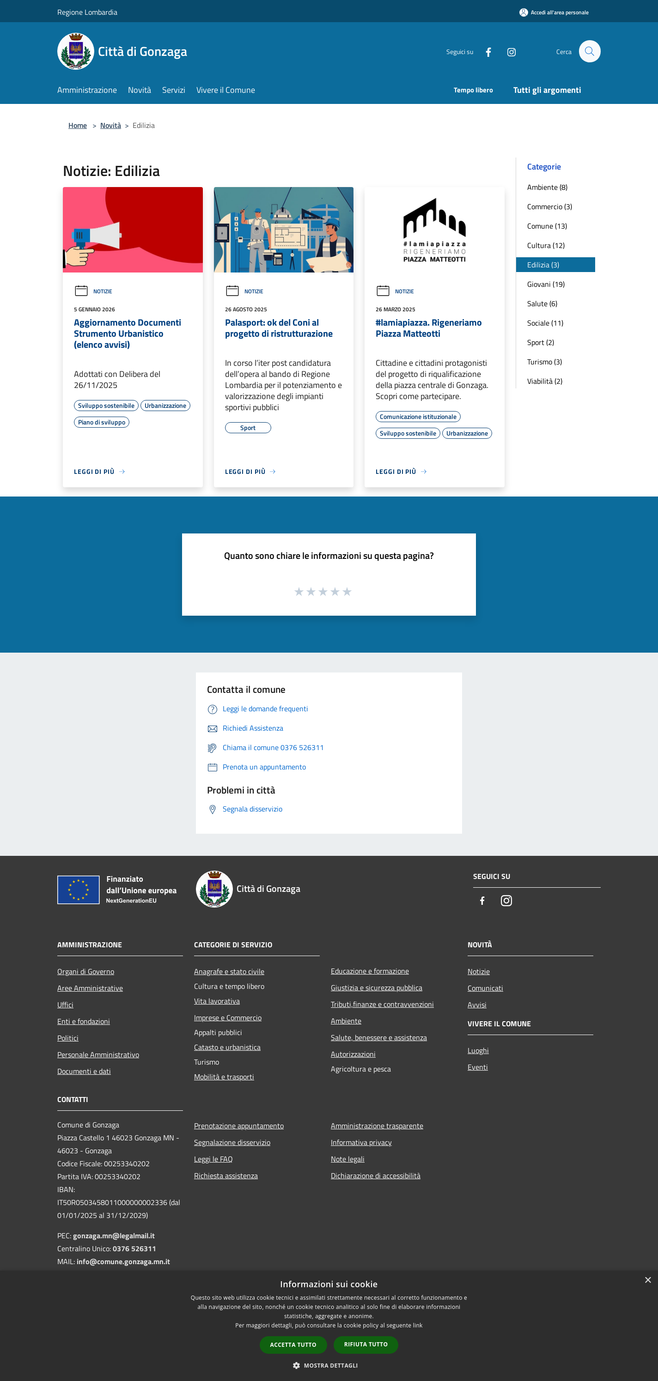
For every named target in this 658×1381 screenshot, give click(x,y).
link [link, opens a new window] (418, 1325)
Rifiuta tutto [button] (366, 1344)
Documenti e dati (84, 1071)
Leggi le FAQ (213, 1158)
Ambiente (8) (547, 187)
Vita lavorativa (217, 1000)
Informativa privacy (361, 1142)
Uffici (65, 1004)
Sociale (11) (545, 322)
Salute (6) (542, 303)
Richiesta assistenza (226, 1175)
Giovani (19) (546, 284)
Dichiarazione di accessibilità (375, 1175)
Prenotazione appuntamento (239, 1125)
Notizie (93, 291)
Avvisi (477, 1004)
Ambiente (346, 1020)
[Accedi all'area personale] (554, 12)
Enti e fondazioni (83, 1021)
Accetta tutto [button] (293, 1345)
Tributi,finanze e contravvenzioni (382, 1004)
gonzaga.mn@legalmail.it (114, 1235)
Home (77, 125)
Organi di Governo (85, 971)
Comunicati (485, 987)
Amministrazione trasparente (377, 1125)
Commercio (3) (549, 206)
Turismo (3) (544, 361)
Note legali (348, 1158)
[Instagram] (507, 51)
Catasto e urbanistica (227, 1047)
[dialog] (329, 1326)
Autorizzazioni (353, 1054)
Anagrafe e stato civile (229, 971)
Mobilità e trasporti (224, 1076)
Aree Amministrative (90, 987)
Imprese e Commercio (228, 1017)
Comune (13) (547, 225)
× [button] (647, 1280)
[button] (329, 1365)
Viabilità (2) (544, 381)
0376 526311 (134, 1248)
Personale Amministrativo (98, 1054)
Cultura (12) (546, 245)
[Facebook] (484, 51)
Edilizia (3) (543, 264)
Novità (110, 125)
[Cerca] (590, 51)
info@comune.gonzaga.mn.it (123, 1261)
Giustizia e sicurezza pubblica (376, 987)
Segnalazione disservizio (232, 1142)
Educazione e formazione (370, 970)
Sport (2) (540, 342)
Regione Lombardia (87, 12)
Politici (68, 1037)
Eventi (478, 1066)
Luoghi (478, 1050)
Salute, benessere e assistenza (379, 1037)
